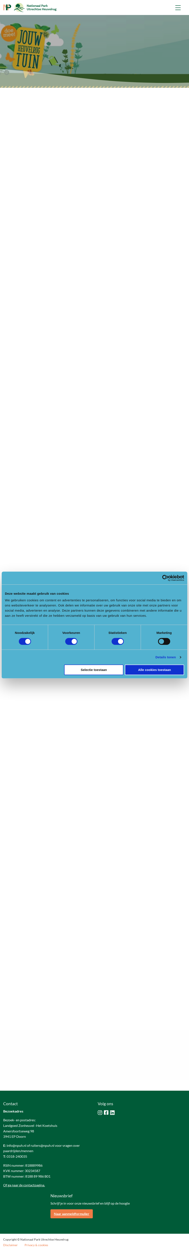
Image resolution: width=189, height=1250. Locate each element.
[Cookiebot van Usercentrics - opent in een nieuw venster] (165, 578)
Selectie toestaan (94, 670)
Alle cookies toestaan (154, 670)
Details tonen (165, 657)
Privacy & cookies (36, 1245)
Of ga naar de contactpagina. (24, 1185)
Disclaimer (10, 1245)
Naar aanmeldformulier (71, 1214)
